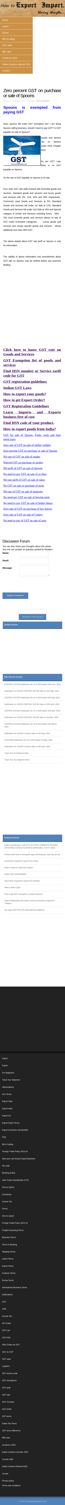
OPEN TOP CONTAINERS (15, 874)
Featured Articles (11, 838)
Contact (6, 70)
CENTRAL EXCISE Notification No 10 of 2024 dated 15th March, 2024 (30, 725)
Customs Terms (8, 1273)
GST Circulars (8, 1402)
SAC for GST (7, 1352)
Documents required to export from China (21, 861)
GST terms (6, 1416)
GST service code (9, 1373)
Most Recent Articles (13, 677)
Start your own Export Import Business (18, 1159)
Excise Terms (8, 1280)
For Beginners (8, 1073)
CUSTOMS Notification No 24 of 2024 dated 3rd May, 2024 (28, 740)
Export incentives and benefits (15, 1130)
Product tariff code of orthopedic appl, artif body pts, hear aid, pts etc (32, 854)
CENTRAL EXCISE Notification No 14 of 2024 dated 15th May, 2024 (32, 698)
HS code (5, 1166)
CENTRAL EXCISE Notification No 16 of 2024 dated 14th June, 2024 (32, 684)
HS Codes (6, 1323)
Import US (6, 1116)
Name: (5, 553)
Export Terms (7, 1266)
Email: (5, 560)
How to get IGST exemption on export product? (23, 894)
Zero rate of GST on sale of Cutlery (23, 514)
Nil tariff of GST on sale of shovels (22, 468)
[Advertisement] (32, 306)
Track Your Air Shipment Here (16, 753)
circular (5, 1474)
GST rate (6, 1395)
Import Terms (7, 1259)
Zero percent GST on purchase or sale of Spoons (30, 450)
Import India (7, 1109)
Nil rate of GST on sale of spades (21, 456)
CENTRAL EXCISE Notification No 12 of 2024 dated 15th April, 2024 (32, 711)
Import (5, 26)
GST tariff (6, 1388)
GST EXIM (6, 1409)
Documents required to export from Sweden (22, 881)
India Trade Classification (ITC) (15, 1180)
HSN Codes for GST (11, 1345)
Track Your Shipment (11, 1080)
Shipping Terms (8, 1252)
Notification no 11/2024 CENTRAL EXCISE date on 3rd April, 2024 (31, 717)
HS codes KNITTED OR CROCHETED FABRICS (24, 910)
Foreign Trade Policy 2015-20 (14, 1151)
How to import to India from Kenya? (18, 868)
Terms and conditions (11, 1485)
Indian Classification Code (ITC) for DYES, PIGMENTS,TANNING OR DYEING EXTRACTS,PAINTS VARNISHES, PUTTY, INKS (31, 846)
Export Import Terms (10, 1123)
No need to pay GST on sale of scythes (24, 474)
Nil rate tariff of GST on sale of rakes (24, 479)
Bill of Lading (8, 39)
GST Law (6, 1330)
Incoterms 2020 (9, 58)
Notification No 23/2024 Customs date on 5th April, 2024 (27, 746)
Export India (7, 1101)
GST (4, 1302)
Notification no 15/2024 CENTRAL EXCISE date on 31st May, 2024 (31, 691)
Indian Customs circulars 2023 (15, 1452)
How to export (8, 1216)
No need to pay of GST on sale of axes (24, 520)
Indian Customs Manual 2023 (16, 64)
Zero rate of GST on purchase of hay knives (27, 508)
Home (5, 20)
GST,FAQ (6, 1338)
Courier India (7, 1459)
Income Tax (7, 1202)
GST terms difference (11, 1431)
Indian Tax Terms (9, 1423)
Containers (6, 1194)
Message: (7, 568)
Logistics (6, 1366)
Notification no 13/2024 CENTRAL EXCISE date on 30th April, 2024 (31, 704)
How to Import (8, 1187)
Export (5, 32)
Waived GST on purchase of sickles (23, 462)
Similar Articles (11, 625)
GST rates (7, 45)
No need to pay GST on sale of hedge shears (27, 503)
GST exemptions (43, 101)
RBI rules (6, 51)
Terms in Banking (9, 1245)
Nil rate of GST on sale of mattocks (23, 491)
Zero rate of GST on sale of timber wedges (27, 445)
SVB (4, 1309)
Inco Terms (6, 1094)
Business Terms (9, 1237)
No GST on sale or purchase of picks (23, 485)
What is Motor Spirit (12, 887)
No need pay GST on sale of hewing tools (26, 497)
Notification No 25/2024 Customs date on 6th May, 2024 (27, 733)
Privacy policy (8, 1481)
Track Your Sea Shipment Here (16, 760)
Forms (5, 1209)
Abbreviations (8, 1087)
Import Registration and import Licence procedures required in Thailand (29, 902)
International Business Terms (14, 1287)
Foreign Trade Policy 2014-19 (14, 1223)
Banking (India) (8, 1173)
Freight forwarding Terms (12, 1230)
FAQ (4, 1137)
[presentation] (25, 585)
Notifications (7, 1295)
